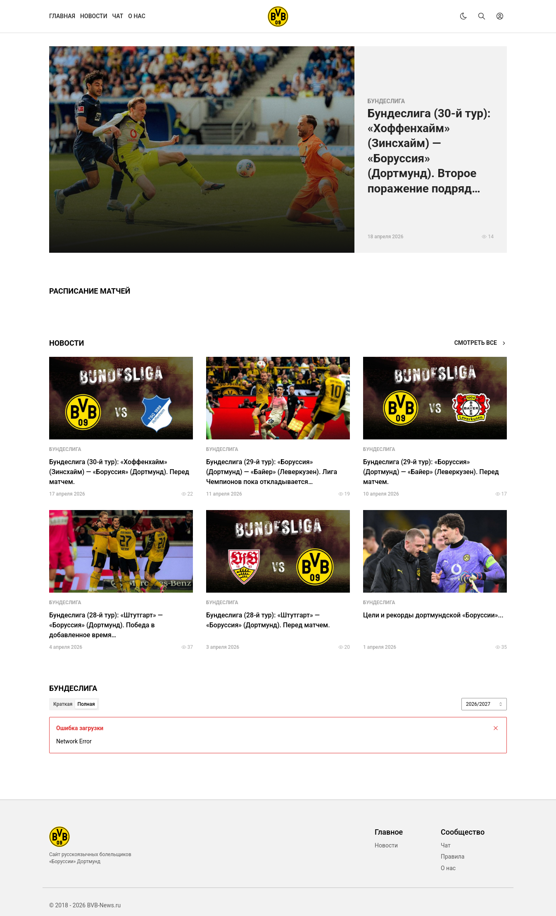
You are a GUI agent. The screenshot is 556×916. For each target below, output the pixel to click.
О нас (448, 868)
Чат (446, 845)
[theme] (463, 16)
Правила (452, 856)
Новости (386, 845)
